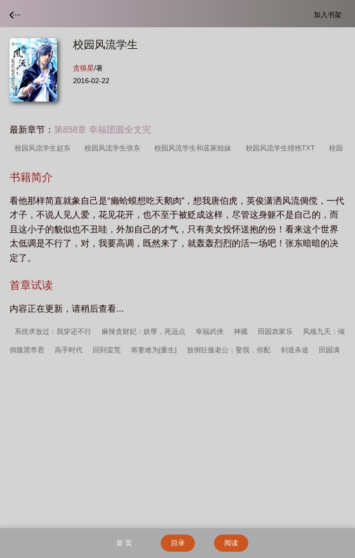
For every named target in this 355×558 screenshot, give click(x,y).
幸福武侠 (210, 331)
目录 (178, 543)
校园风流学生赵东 (44, 148)
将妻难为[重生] (154, 350)
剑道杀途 (295, 350)
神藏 (241, 331)
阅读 (231, 543)
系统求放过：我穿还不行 (53, 331)
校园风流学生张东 (114, 148)
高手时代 (69, 350)
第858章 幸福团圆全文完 (102, 129)
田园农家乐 (275, 331)
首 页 (124, 543)
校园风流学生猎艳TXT (282, 148)
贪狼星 (83, 68)
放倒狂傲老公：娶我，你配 (229, 350)
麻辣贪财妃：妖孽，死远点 (143, 331)
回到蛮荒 (107, 350)
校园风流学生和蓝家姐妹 (194, 148)
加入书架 (329, 14)
